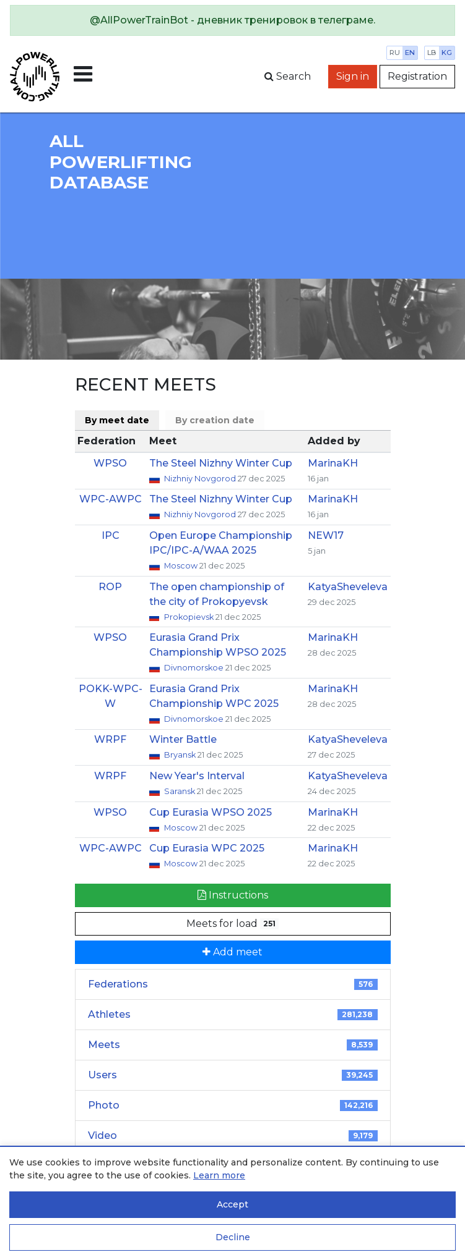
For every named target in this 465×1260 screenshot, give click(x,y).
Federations (233, 984)
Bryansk (181, 754)
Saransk (180, 791)
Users (233, 1075)
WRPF (110, 739)
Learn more (219, 1175)
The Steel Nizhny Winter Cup (220, 463)
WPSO (110, 463)
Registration (417, 76)
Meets (233, 1045)
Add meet (232, 952)
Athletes (233, 1014)
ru (394, 52)
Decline (232, 1237)
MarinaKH (333, 463)
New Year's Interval (197, 776)
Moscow (181, 565)
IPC (111, 535)
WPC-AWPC (110, 499)
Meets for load (232, 923)
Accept (232, 1204)
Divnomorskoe (194, 667)
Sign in (352, 76)
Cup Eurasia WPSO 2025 (210, 812)
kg (446, 52)
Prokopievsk (189, 617)
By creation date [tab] (214, 420)
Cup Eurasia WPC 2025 (206, 848)
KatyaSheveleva (348, 587)
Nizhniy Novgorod (201, 478)
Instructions (233, 895)
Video (233, 1135)
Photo (233, 1105)
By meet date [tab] (117, 420)
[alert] (232, 20)
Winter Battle (183, 739)
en (410, 52)
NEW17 (326, 535)
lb (432, 52)
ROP (110, 587)
